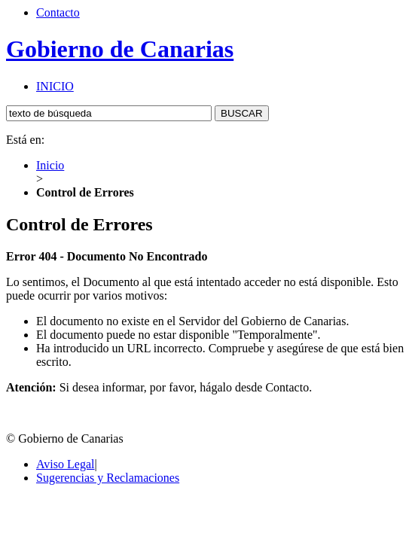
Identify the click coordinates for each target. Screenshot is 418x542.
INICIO (55, 86)
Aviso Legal (65, 464)
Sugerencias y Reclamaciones (107, 477)
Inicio (50, 165)
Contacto (58, 12)
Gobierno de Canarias (119, 48)
